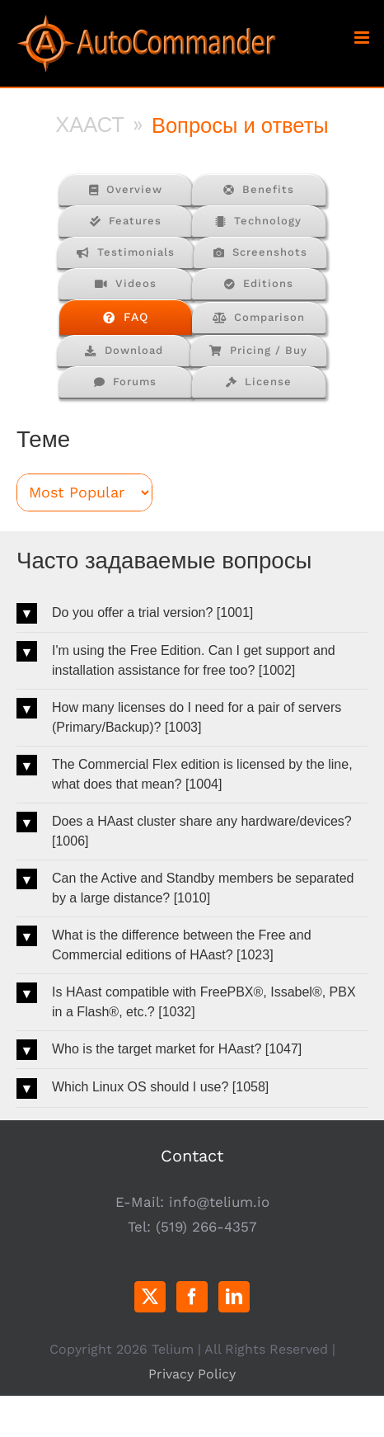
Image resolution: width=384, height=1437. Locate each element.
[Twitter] (150, 1296)
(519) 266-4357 (206, 1226)
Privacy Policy (192, 1374)
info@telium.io (219, 1202)
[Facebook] (192, 1296)
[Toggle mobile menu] (363, 37)
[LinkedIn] (234, 1296)
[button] (192, 613)
